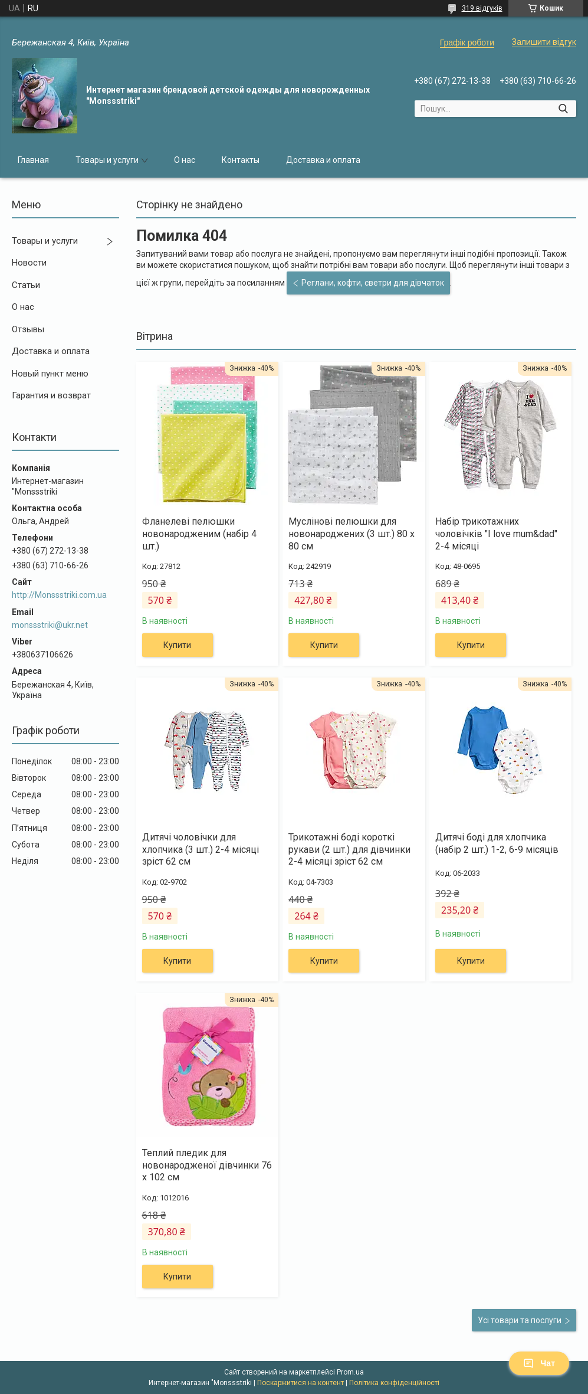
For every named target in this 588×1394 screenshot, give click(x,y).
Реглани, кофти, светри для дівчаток (372, 282)
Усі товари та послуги (519, 1320)
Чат (539, 1363)
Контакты (240, 160)
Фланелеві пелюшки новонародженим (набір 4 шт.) (199, 534)
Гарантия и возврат (51, 395)
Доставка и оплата (323, 160)
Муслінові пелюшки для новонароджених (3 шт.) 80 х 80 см (351, 534)
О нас (184, 160)
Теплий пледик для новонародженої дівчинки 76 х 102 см (207, 1165)
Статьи (26, 285)
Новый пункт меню (50, 373)
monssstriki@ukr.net (50, 625)
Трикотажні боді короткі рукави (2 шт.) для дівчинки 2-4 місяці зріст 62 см (349, 850)
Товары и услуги (107, 160)
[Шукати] (563, 108)
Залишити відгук (544, 42)
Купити (177, 645)
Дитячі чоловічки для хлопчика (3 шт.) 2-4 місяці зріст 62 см (200, 850)
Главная (33, 160)
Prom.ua (350, 1372)
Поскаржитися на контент (300, 1383)
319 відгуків (482, 8)
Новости (29, 262)
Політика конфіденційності (394, 1383)
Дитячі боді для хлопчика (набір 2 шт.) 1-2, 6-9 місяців (497, 843)
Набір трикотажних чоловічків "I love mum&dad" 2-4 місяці (496, 534)
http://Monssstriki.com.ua (59, 595)
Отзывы (28, 329)
